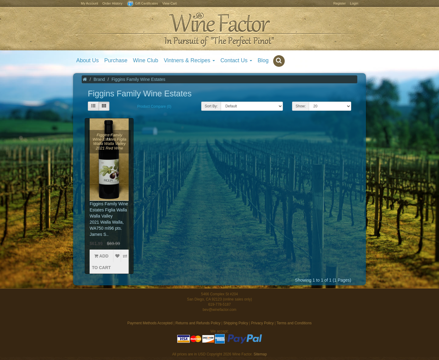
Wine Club (145, 60)
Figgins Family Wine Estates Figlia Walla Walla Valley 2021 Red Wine (109, 141)
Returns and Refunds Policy (198, 323)
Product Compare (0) (154, 106)
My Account (89, 3)
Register (339, 3)
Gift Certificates (142, 4)
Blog (263, 60)
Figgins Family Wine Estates (139, 79)
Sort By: (211, 106)
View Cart (169, 3)
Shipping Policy (235, 323)
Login (354, 3)
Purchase (115, 60)
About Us (87, 60)
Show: (300, 106)
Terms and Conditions (294, 323)
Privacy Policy (262, 323)
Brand (99, 79)
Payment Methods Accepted (150, 323)
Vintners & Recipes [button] (189, 60)
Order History (112, 3)
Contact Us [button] (236, 60)
